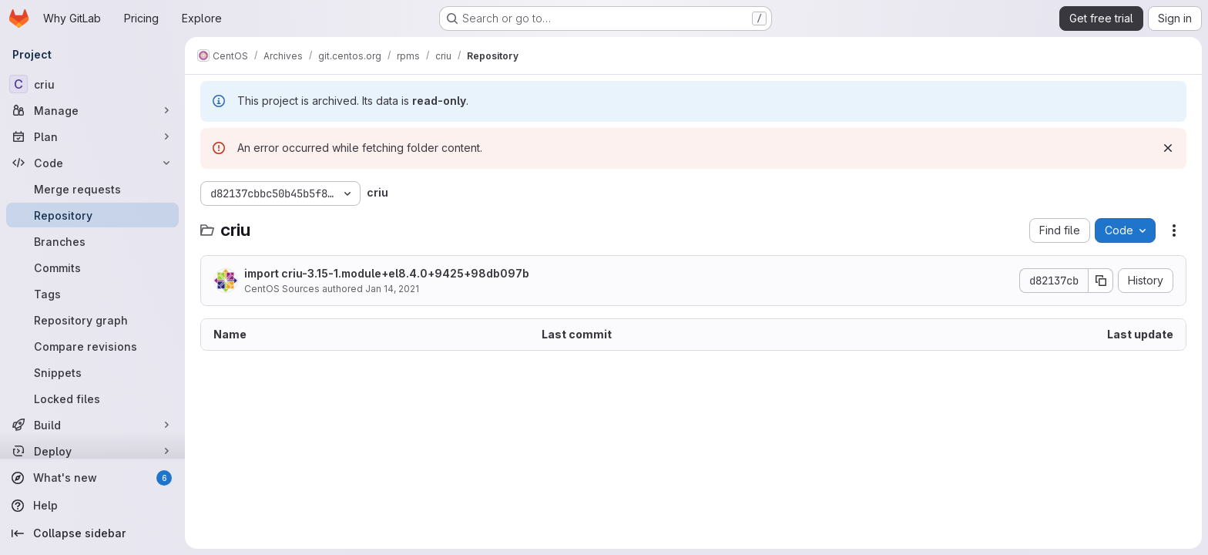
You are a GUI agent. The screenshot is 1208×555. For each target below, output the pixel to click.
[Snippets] (92, 372)
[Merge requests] (92, 189)
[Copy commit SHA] (1101, 280)
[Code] (92, 162)
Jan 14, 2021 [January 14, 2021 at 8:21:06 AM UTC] (392, 288)
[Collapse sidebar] (92, 533)
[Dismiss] (1168, 148)
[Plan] (92, 136)
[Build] (92, 424)
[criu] (92, 84)
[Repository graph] (92, 320)
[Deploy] (92, 451)
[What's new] (92, 478)
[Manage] (92, 110)
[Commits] (92, 267)
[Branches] (92, 241)
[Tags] (92, 293)
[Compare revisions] (92, 346)
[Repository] (92, 215)
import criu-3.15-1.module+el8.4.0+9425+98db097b (386, 273)
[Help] (92, 505)
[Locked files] (92, 398)
